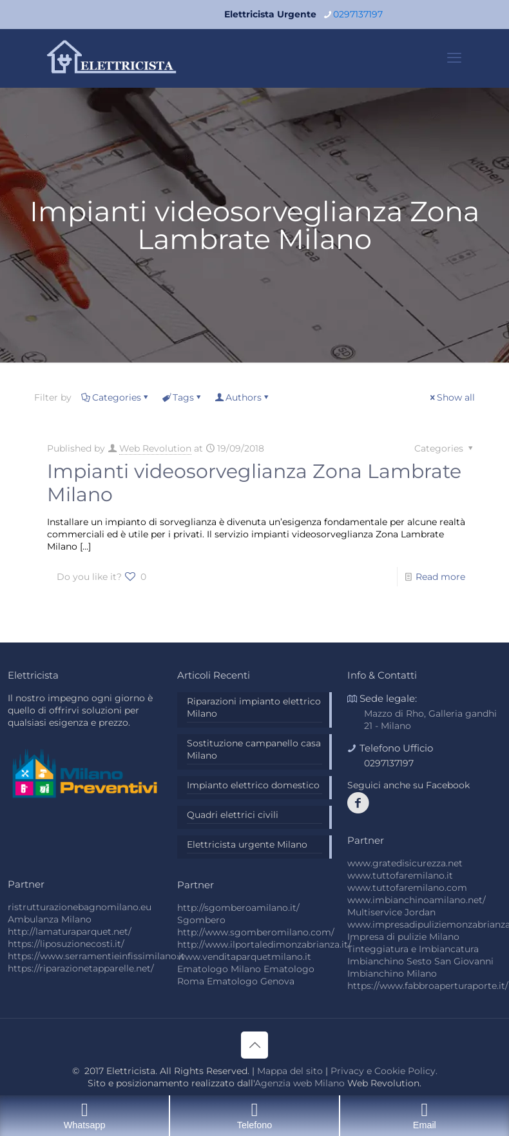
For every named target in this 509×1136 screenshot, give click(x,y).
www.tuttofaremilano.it (400, 875)
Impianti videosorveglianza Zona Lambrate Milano (254, 482)
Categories (115, 397)
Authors (243, 397)
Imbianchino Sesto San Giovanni (420, 961)
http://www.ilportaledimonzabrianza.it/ (264, 944)
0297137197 (389, 763)
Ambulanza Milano (49, 919)
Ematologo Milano (219, 969)
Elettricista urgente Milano (247, 844)
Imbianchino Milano (392, 973)
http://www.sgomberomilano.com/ (255, 932)
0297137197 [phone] (358, 14)
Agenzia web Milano (299, 1083)
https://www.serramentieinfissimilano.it (96, 956)
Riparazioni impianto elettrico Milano (254, 707)
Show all (451, 397)
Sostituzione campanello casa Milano (254, 749)
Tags (182, 397)
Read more (440, 577)
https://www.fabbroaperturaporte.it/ (427, 986)
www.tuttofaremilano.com (407, 887)
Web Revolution (155, 448)
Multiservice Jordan (391, 912)
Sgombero (201, 920)
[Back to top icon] (254, 1045)
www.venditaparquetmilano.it (244, 956)
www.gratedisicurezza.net (405, 863)
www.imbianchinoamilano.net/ (416, 900)
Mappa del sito (290, 1071)
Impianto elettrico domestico (253, 785)
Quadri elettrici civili (232, 815)
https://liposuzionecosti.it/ (66, 944)
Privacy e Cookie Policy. (384, 1071)
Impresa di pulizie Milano (403, 936)
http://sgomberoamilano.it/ (238, 907)
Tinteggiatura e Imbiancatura (413, 949)
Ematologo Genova (250, 981)
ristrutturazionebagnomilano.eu (79, 907)
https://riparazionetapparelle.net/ (81, 968)
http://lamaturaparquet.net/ (69, 931)
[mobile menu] (454, 58)
